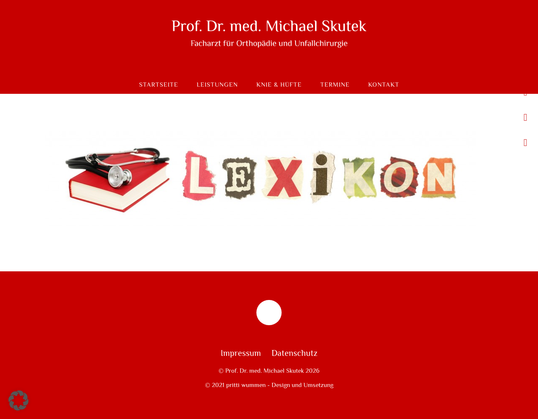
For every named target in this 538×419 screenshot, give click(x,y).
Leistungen (217, 84)
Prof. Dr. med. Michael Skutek (264, 370)
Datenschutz (294, 353)
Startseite (158, 84)
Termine (335, 84)
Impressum (241, 353)
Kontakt (383, 84)
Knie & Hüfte (279, 84)
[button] (18, 400)
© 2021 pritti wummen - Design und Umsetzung (269, 385)
